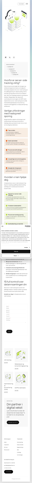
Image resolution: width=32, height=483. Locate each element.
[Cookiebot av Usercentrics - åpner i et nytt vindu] (25, 226)
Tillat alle (16, 251)
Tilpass (16, 255)
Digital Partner (16, 478)
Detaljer (26, 247)
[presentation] (16, 326)
